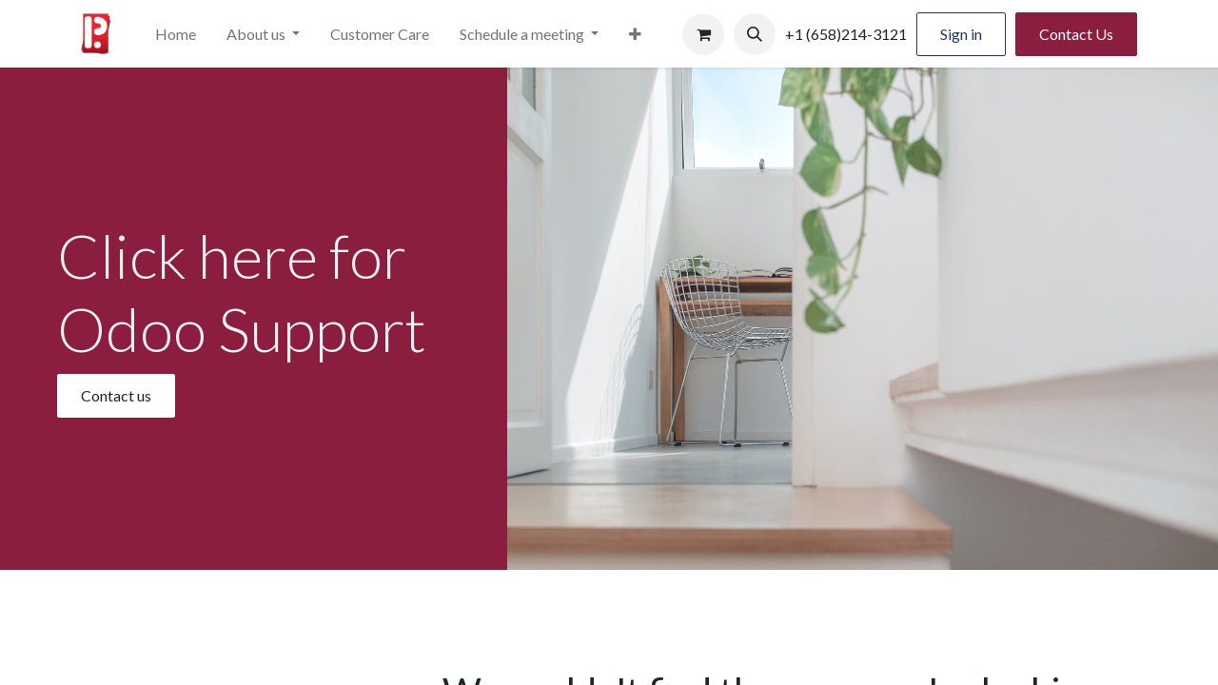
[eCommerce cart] (703, 34)
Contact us (116, 395)
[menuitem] (175, 34)
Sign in (961, 34)
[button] (755, 34)
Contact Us (1076, 34)
